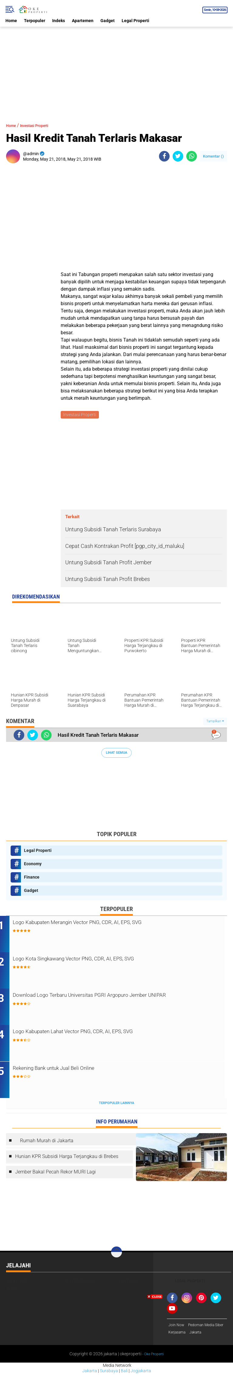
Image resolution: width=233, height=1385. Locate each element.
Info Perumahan (78, 1282)
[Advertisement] (116, 69)
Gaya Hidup (16, 1282)
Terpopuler (34, 20)
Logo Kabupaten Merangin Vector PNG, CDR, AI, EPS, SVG (110, 924)
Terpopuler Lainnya (116, 1105)
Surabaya (109, 1382)
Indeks (58, 20)
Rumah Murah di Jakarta (46, 1143)
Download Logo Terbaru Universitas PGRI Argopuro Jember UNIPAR (112, 1001)
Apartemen (82, 20)
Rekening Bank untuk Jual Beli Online (80, 1070)
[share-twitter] (178, 156)
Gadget (107, 20)
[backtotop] (116, 1254)
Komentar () (213, 156)
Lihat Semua (116, 754)
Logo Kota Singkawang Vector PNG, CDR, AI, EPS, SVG (105, 960)
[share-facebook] (164, 156)
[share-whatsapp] (191, 156)
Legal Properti (135, 20)
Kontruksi (129, 1282)
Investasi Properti (42, 125)
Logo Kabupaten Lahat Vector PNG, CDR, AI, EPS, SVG (105, 1034)
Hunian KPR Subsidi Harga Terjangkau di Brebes (66, 1159)
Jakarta (89, 1382)
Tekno (12, 1290)
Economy (33, 864)
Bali (124, 1382)
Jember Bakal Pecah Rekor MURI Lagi (55, 1174)
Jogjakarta (140, 1382)
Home (11, 20)
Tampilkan (215, 722)
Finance (31, 878)
